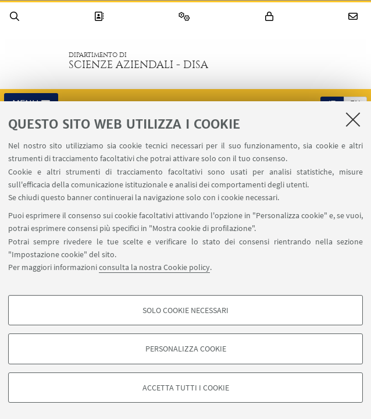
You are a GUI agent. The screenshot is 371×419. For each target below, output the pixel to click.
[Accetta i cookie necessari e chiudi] (353, 119)
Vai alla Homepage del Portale (34, 60)
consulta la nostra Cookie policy (154, 267)
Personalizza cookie (185, 348)
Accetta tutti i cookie (185, 387)
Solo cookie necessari (185, 310)
